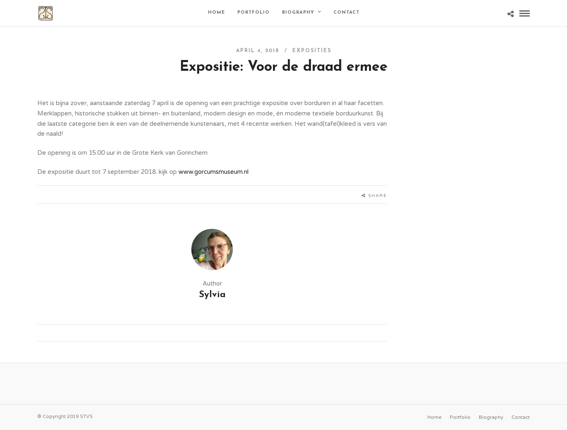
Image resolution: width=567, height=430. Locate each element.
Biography (298, 12)
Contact (346, 12)
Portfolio (253, 12)
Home (216, 12)
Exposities (311, 50)
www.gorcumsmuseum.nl (214, 171)
